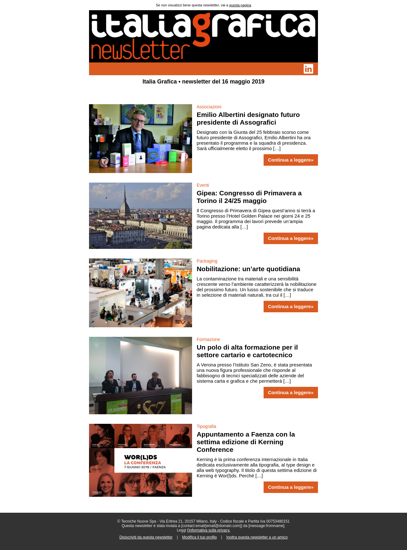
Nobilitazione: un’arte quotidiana (248, 268)
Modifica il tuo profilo (199, 537)
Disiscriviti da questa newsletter (145, 537)
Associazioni (209, 106)
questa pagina (240, 5)
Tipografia (206, 426)
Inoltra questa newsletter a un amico (257, 537)
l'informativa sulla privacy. (208, 530)
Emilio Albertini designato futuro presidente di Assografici (248, 118)
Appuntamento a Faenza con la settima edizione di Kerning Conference (246, 442)
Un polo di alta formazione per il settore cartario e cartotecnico (247, 351)
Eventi (203, 185)
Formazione (208, 339)
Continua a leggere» (291, 160)
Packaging (207, 261)
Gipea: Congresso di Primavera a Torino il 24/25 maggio (249, 196)
